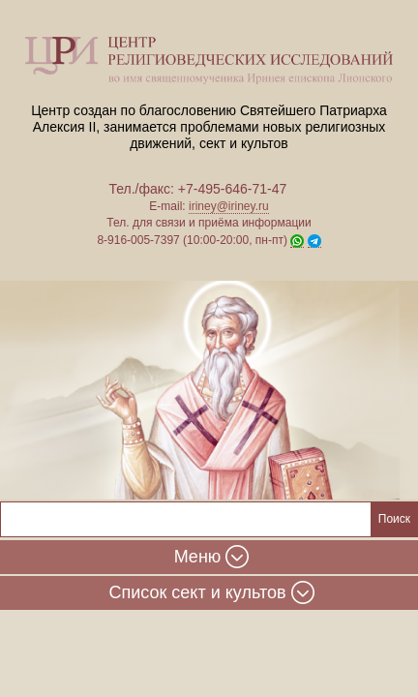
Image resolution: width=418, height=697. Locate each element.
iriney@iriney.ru (229, 206)
